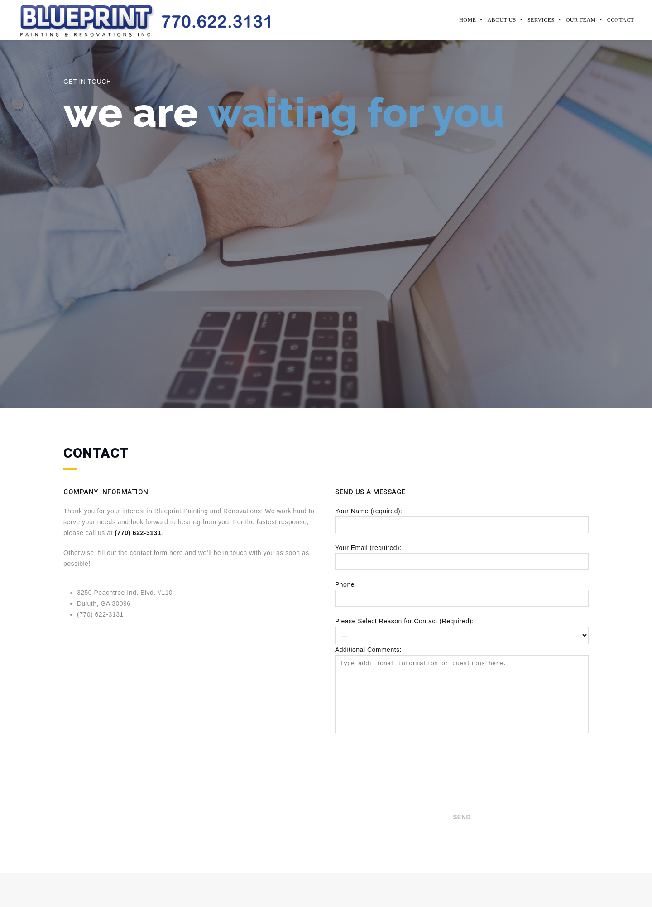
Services (541, 20)
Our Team (581, 20)
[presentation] (372, 788)
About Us (501, 20)
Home (467, 20)
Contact (620, 20)
